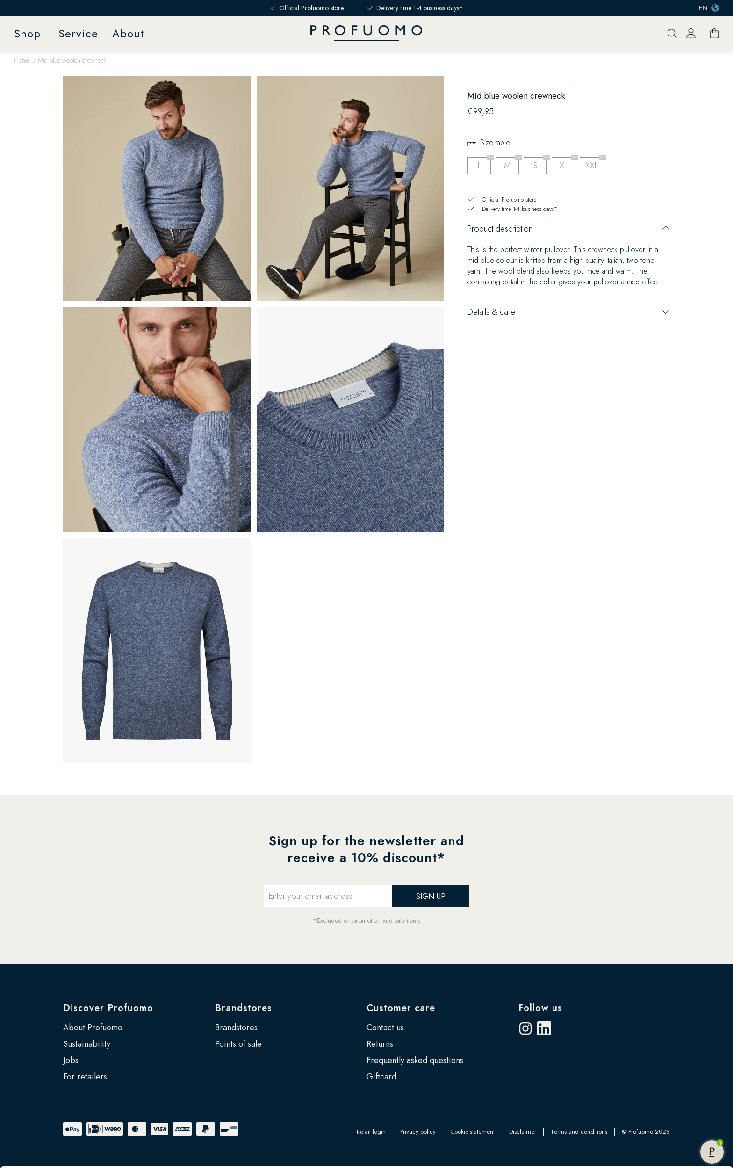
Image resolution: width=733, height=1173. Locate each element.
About (128, 33)
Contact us (385, 1027)
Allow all (654, 1066)
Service (78, 33)
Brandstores (243, 1008)
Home (22, 60)
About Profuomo (92, 1027)
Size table (495, 142)
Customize (655, 1097)
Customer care (400, 1008)
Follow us (540, 1008)
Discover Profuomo (108, 1008)
